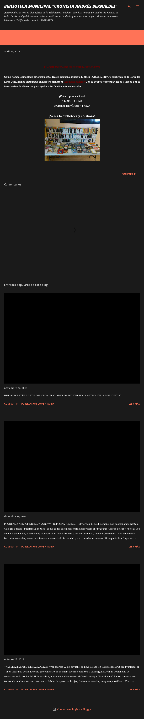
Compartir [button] (129, 174)
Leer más (134, 403)
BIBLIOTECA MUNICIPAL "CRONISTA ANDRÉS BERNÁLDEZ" (60, 6)
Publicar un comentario (37, 403)
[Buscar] (129, 6)
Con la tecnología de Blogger (72, 709)
